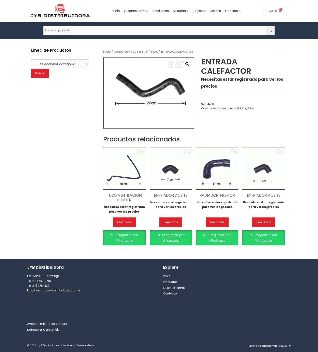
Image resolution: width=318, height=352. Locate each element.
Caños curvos (124, 52)
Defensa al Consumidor (44, 330)
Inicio (116, 11)
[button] (187, 64)
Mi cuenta (180, 11)
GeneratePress (85, 345)
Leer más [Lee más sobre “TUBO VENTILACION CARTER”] (124, 222)
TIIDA (154, 52)
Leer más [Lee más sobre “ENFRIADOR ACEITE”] (170, 222)
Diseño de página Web (263, 346)
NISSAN (142, 52)
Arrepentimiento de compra (47, 324)
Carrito (215, 11)
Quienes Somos (136, 11)
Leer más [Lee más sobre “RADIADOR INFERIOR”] (217, 222)
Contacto (233, 11)
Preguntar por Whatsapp (126, 238)
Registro (199, 11)
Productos (160, 11)
